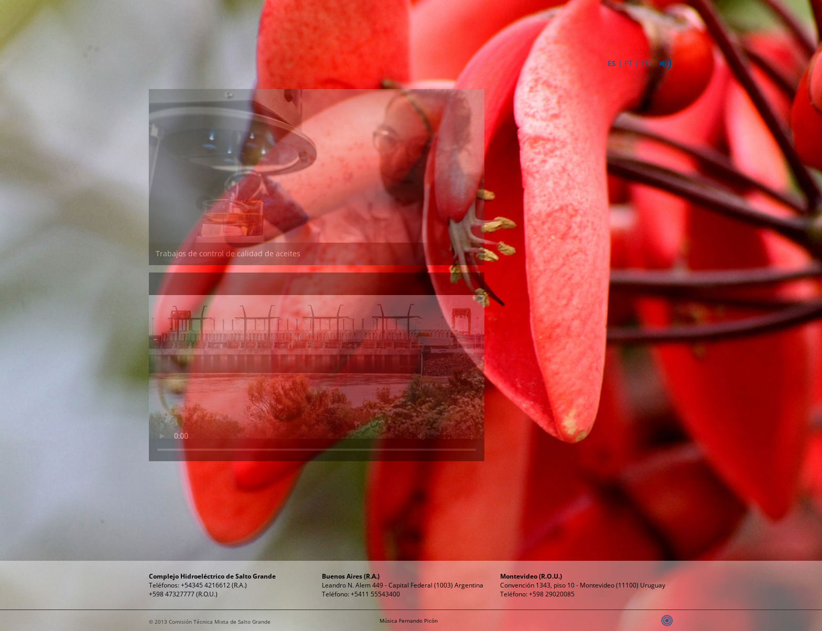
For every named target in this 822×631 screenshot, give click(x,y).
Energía (459, 21)
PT (628, 63)
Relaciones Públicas (603, 26)
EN (646, 63)
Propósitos (531, 21)
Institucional (316, 21)
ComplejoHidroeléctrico (388, 26)
